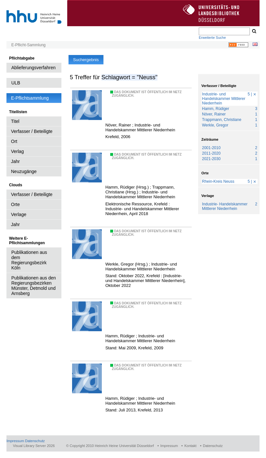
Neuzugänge (24, 171)
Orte (15, 204)
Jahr (15, 161)
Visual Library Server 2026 (34, 446)
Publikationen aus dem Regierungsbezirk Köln (29, 260)
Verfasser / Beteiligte (31, 131)
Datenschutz (35, 441)
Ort (14, 141)
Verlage (18, 214)
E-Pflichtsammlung (30, 98)
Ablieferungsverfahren (33, 67)
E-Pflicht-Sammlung (28, 45)
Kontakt (190, 446)
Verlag (17, 151)
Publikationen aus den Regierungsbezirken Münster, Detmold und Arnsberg (33, 285)
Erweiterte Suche (212, 37)
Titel (15, 121)
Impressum (15, 441)
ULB (15, 82)
